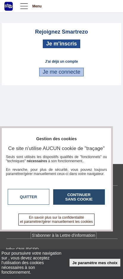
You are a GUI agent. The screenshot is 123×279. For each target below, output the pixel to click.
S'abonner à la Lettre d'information (63, 235)
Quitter (28, 197)
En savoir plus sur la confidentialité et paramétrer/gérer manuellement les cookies (56, 219)
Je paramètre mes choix (95, 263)
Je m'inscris (61, 44)
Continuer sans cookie (79, 197)
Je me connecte (61, 72)
